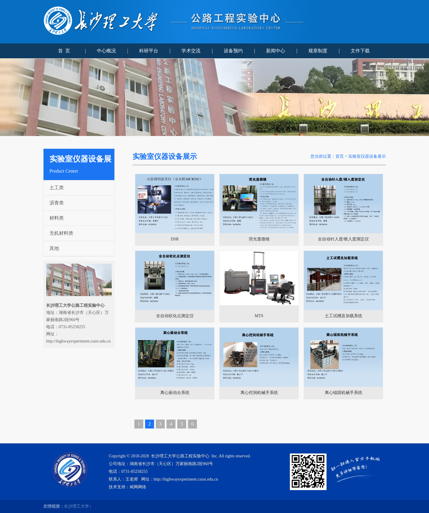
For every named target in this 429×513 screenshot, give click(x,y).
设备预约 (233, 50)
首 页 (64, 50)
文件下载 (360, 50)
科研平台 (148, 50)
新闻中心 (275, 50)
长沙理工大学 (76, 506)
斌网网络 (138, 487)
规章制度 (317, 50)
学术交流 (190, 50)
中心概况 (106, 50)
